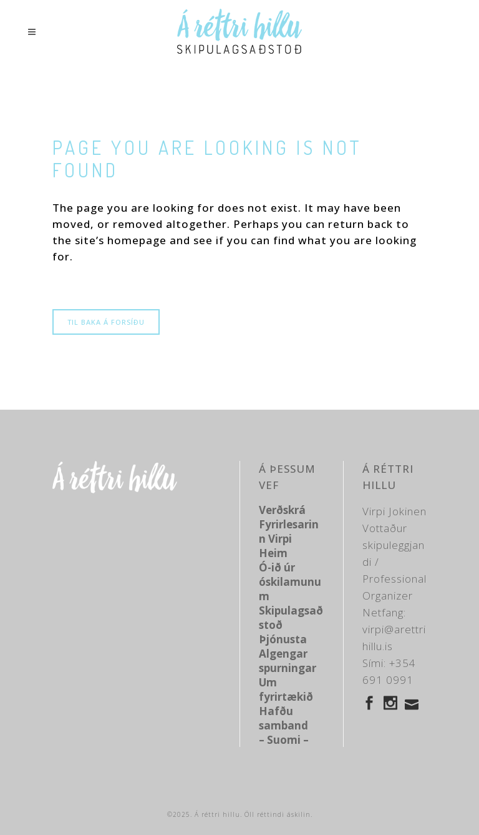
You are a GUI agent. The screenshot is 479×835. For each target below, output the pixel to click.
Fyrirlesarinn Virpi (289, 531)
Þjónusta (283, 639)
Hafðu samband (283, 718)
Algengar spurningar (287, 660)
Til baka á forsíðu (106, 322)
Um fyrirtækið (286, 689)
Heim (273, 553)
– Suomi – (284, 740)
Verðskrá (282, 510)
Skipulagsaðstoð (291, 617)
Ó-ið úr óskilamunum (290, 581)
